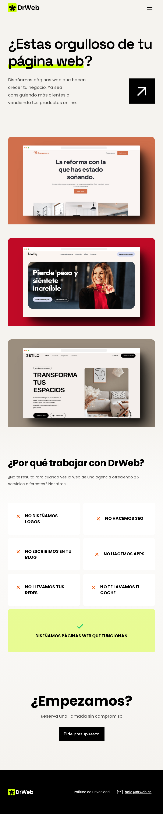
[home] (24, 7)
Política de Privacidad (92, 791)
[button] (150, 8)
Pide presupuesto (81, 734)
